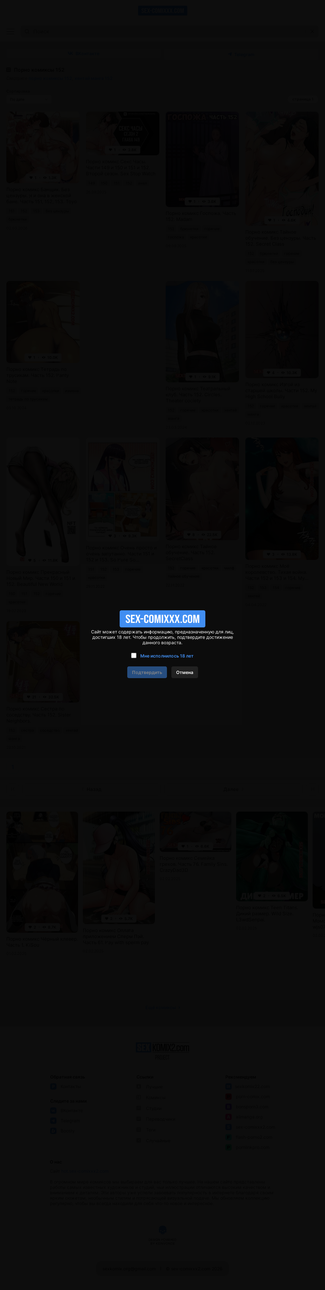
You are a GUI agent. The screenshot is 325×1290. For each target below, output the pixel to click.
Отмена (184, 672)
